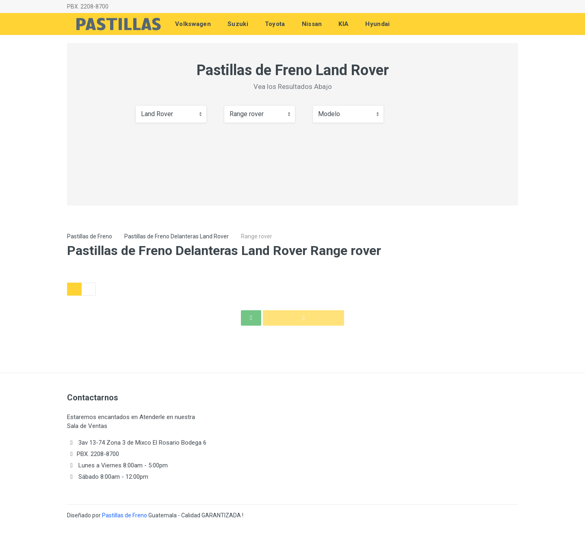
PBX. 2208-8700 (87, 6)
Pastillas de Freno (89, 236)
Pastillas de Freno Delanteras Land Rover (176, 236)
